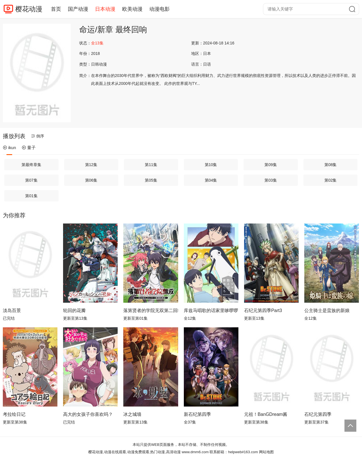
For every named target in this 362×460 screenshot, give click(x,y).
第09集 (270, 164)
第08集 (330, 164)
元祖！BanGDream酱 (265, 414)
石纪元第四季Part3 (263, 310)
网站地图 (266, 452)
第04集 (211, 180)
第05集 (151, 180)
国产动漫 (78, 9)
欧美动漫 (132, 9)
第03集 (270, 180)
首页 (56, 9)
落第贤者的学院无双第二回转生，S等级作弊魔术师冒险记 (150, 310)
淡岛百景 (12, 310)
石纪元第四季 (317, 414)
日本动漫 (105, 9)
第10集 (211, 164)
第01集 (31, 196)
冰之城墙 (132, 414)
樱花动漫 (28, 9)
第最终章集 (31, 164)
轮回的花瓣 (74, 310)
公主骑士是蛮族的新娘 (327, 310)
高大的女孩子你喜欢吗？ (88, 414)
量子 (29, 147)
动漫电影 (159, 9)
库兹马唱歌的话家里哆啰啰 (211, 310)
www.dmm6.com (195, 452)
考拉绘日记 (14, 414)
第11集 (151, 164)
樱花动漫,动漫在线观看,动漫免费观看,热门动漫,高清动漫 (134, 452)
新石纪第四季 (197, 414)
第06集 (91, 180)
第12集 (91, 164)
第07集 (31, 180)
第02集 (330, 180)
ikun (9, 147)
